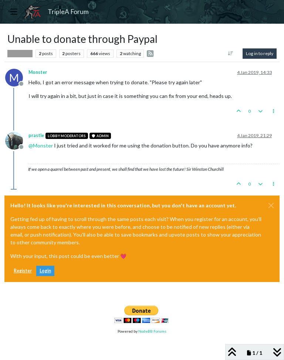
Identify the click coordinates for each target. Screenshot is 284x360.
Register (23, 271)
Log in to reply (259, 53)
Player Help (20, 53)
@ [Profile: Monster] (40, 145)
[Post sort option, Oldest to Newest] (230, 53)
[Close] (271, 205)
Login (45, 271)
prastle (36, 135)
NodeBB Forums (152, 331)
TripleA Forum (68, 12)
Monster (37, 72)
